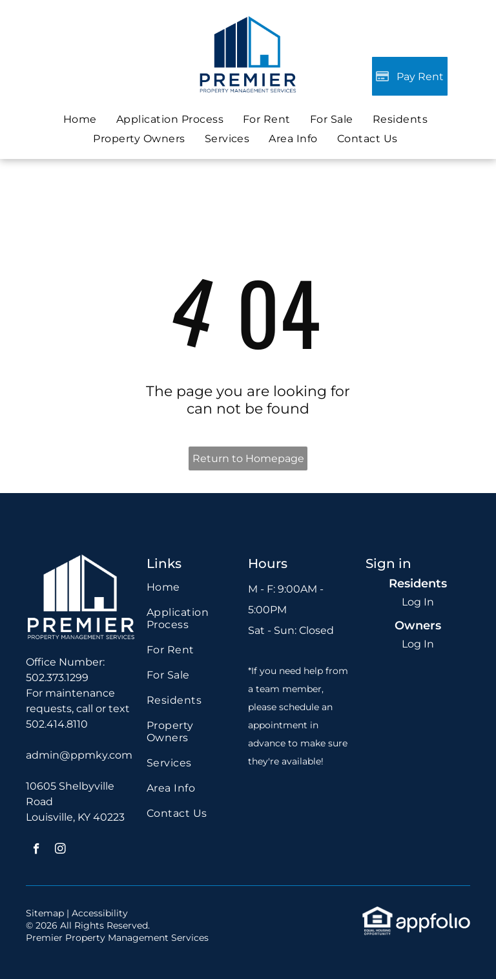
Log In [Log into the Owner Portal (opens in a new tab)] (418, 644)
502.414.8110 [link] (57, 724)
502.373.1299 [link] (57, 677)
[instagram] (60, 850)
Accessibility (100, 913)
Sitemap (45, 913)
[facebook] (36, 850)
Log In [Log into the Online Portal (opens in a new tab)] (418, 602)
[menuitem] (80, 119)
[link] (331, 119)
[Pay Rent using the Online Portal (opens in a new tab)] (410, 76)
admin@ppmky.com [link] (79, 755)
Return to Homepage (248, 458)
